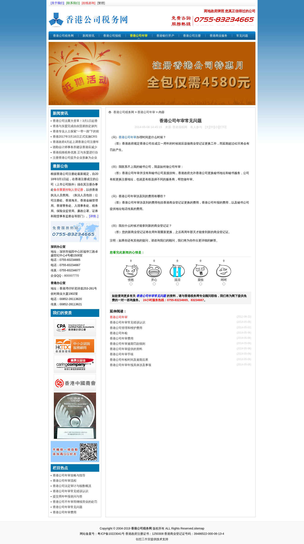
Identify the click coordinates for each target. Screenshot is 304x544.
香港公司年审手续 (121, 354)
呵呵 (224, 281)
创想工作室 (143, 539)
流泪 (177, 281)
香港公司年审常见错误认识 (70, 491)
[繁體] (101, 3)
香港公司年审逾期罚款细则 (127, 343)
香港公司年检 (119, 333)
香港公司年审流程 (64, 480)
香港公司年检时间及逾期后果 (129, 359)
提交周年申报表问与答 (67, 496)
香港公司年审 (139, 35)
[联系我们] (73, 3)
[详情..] (93, 216)
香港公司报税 (112, 35)
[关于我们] (57, 3)
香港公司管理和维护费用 (126, 328)
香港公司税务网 (91, 18)
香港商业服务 (218, 35)
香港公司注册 (192, 35)
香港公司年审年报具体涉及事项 (130, 365)
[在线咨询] (88, 3)
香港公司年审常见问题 (67, 507)
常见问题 (242, 35)
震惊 (201, 281)
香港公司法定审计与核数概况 (72, 486)
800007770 (71, 275)
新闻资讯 (88, 35)
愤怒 (131, 281)
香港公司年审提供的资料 (126, 349)
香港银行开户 (165, 35)
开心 (154, 281)
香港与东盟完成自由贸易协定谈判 (75, 126)
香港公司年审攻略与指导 (69, 475)
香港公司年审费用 (64, 512)
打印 (223, 127)
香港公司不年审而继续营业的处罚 (75, 501)
